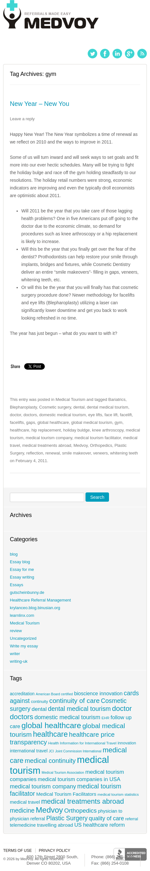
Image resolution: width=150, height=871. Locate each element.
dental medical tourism (107, 407)
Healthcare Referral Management (40, 600)
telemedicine (23, 825)
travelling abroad (55, 825)
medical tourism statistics (118, 794)
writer (15, 653)
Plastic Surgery (66, 818)
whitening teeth (124, 453)
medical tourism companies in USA (79, 779)
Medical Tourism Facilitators (66, 794)
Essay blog (20, 561)
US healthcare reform (99, 825)
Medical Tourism (70, 399)
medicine (22, 810)
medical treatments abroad (46, 445)
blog (14, 554)
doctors (30, 414)
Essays (16, 584)
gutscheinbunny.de (27, 592)
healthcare (19, 430)
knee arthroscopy (108, 430)
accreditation (22, 693)
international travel (29, 750)
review (16, 630)
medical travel (25, 802)
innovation (127, 743)
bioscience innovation (98, 693)
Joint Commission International (78, 751)
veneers (100, 453)
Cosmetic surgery (55, 407)
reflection (34, 453)
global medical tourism (91, 422)
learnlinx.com (22, 615)
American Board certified (54, 694)
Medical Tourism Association (63, 772)
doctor (15, 414)
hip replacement (46, 430)
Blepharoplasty (23, 407)
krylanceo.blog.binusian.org (35, 607)
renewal (52, 453)
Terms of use (17, 850)
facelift (126, 414)
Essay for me (22, 569)
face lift (111, 414)
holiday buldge (76, 430)
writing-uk (19, 661)
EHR (105, 718)
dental (79, 407)
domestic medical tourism (62, 414)
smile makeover (76, 453)
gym (119, 422)
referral (131, 819)
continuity (39, 701)
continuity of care (74, 700)
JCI (51, 751)
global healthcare (53, 422)
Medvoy (80, 445)
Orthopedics (101, 445)
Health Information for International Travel (82, 743)
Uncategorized (23, 638)
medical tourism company (49, 437)
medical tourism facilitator (98, 437)
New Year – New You (39, 103)
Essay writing (22, 577)
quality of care (106, 818)
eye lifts (95, 414)
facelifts (17, 422)
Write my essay (24, 646)
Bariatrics (117, 399)
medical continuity (50, 760)
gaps (30, 422)
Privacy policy (54, 850)
